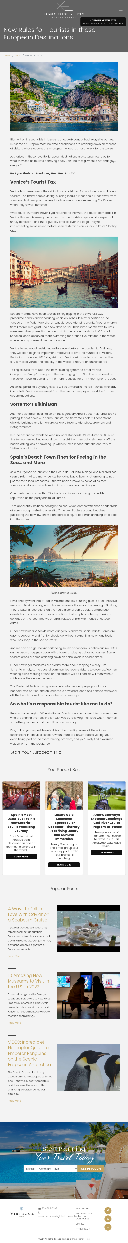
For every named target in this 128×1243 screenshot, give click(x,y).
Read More (14, 956)
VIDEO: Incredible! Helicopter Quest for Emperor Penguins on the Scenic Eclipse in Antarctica (29, 1053)
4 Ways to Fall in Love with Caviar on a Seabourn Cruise (28, 914)
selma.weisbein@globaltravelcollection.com (63, 1216)
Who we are (82, 1208)
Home (8, 55)
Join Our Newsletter (103, 22)
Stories (18, 55)
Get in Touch (91, 1169)
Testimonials (83, 1229)
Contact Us (82, 1218)
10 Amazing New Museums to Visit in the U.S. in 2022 (28, 981)
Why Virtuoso (84, 1213)
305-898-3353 (49, 1208)
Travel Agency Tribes (81, 1239)
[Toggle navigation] (120, 9)
